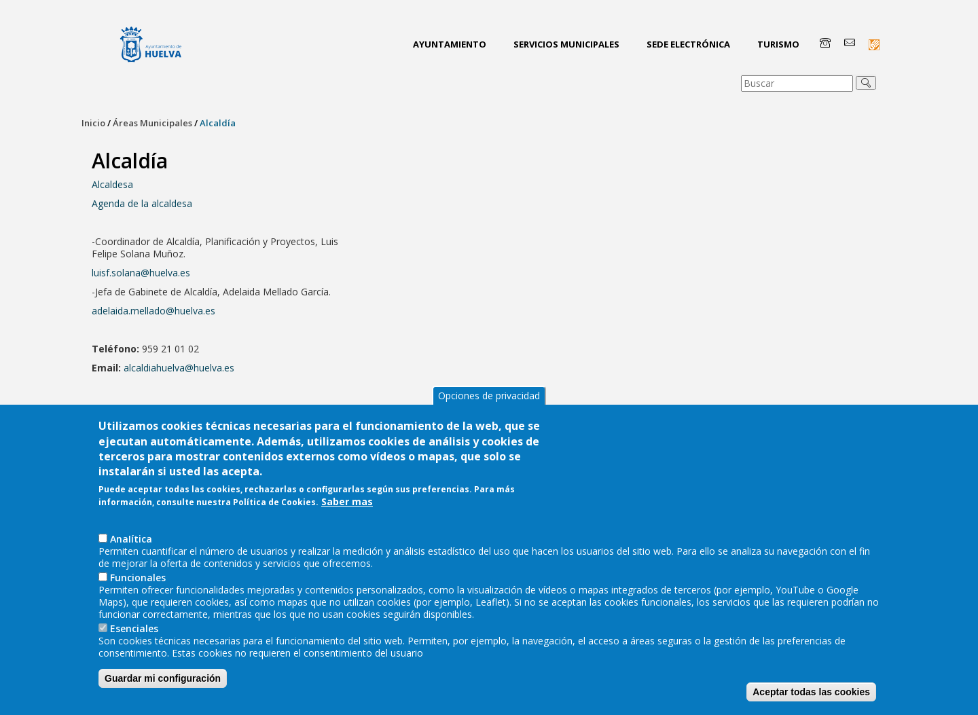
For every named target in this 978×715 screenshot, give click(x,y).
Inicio (93, 123)
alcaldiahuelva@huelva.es (179, 367)
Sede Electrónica (688, 44)
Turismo (778, 44)
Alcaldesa (112, 184)
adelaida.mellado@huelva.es (153, 310)
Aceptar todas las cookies (811, 701)
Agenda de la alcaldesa (142, 203)
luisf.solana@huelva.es (141, 272)
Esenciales (134, 637)
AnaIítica (131, 548)
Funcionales (138, 587)
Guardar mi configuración (163, 687)
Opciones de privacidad (489, 405)
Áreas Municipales (152, 123)
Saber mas (347, 511)
